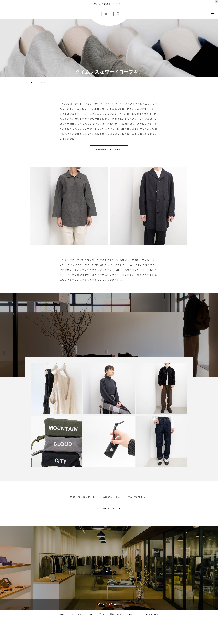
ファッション (75, 614)
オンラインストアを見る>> (109, 3)
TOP (62, 614)
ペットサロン (152, 614)
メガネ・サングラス (95, 614)
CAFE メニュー (134, 614)
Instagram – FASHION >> (109, 150)
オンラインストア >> (109, 508)
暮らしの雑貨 (116, 614)
